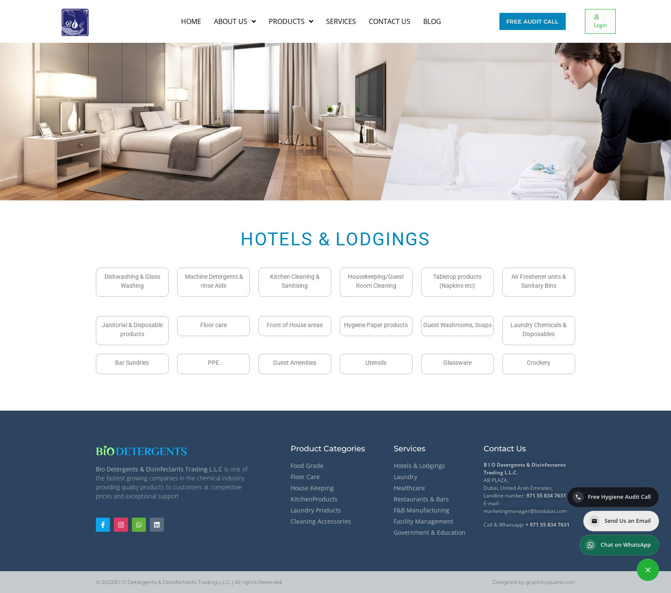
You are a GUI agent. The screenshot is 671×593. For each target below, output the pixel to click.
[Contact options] (648, 570)
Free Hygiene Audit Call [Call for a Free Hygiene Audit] (612, 497)
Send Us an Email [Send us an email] (620, 521)
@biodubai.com (548, 511)
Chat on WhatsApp (618, 545)
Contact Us (505, 448)
